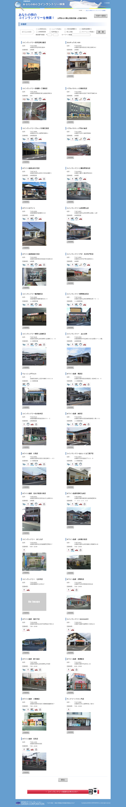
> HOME (107, 3)
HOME (80, 10)
